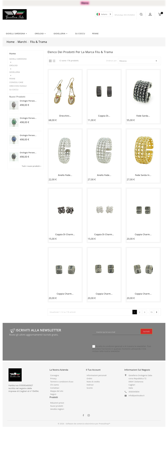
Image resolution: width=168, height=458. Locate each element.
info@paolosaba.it (137, 395)
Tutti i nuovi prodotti (31, 166)
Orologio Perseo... (28, 101)
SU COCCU (80, 33)
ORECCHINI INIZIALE (18, 86)
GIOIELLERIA (61, 33)
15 (151, 312)
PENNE (95, 33)
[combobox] (104, 14)
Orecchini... (65, 115)
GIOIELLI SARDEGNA (17, 33)
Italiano (102, 14)
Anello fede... (65, 175)
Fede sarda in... (143, 175)
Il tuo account (93, 369)
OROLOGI (40, 33)
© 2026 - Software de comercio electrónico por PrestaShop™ (84, 423)
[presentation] (112, 340)
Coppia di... (104, 115)
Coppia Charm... (143, 234)
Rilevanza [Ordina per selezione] (138, 60)
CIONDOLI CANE (16, 82)
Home (12, 53)
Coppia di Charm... (65, 234)
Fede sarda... (143, 115)
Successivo (156, 312)
